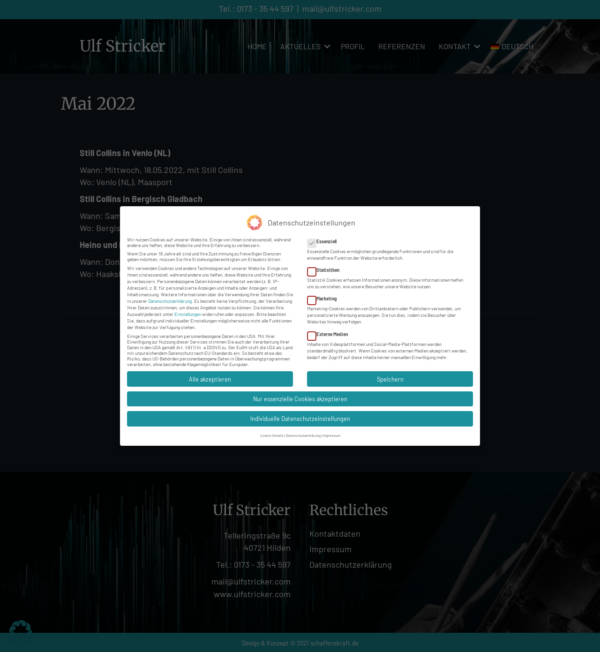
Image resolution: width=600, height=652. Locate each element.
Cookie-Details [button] (272, 431)
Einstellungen (187, 310)
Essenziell (325, 237)
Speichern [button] (390, 375)
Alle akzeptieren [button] (210, 375)
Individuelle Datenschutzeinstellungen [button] (300, 415)
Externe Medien (330, 330)
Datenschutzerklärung (170, 297)
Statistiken (326, 266)
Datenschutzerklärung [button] (303, 431)
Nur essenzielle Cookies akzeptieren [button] (300, 394)
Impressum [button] (331, 431)
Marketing (325, 295)
